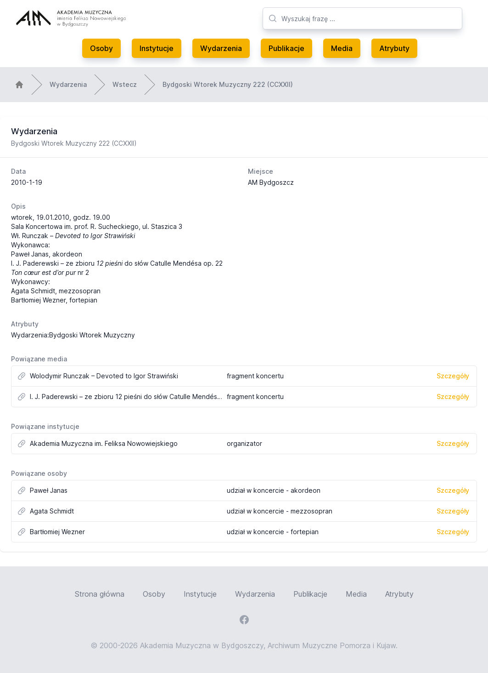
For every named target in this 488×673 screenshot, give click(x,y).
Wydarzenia (221, 48)
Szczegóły (453, 376)
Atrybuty (394, 48)
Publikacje (286, 48)
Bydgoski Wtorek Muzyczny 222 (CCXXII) (228, 84)
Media (342, 48)
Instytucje (157, 48)
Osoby (101, 48)
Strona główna (99, 594)
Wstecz (124, 84)
